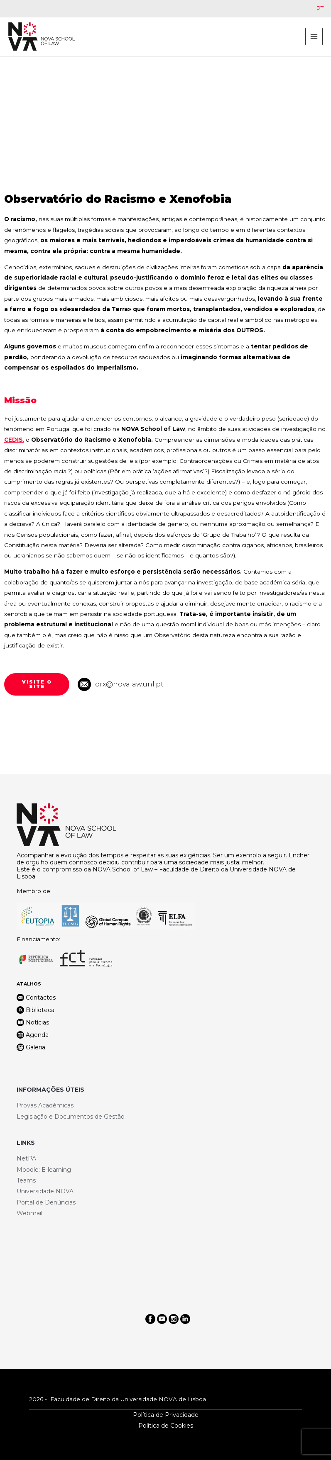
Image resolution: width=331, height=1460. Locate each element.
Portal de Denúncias (46, 1202)
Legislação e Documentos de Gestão (71, 1116)
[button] (36, 684)
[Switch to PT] (320, 8)
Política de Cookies (165, 1425)
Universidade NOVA (45, 1191)
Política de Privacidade (166, 1415)
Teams (26, 1180)
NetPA (26, 1158)
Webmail (29, 1213)
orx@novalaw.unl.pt (129, 684)
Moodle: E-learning (44, 1169)
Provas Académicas (45, 1105)
